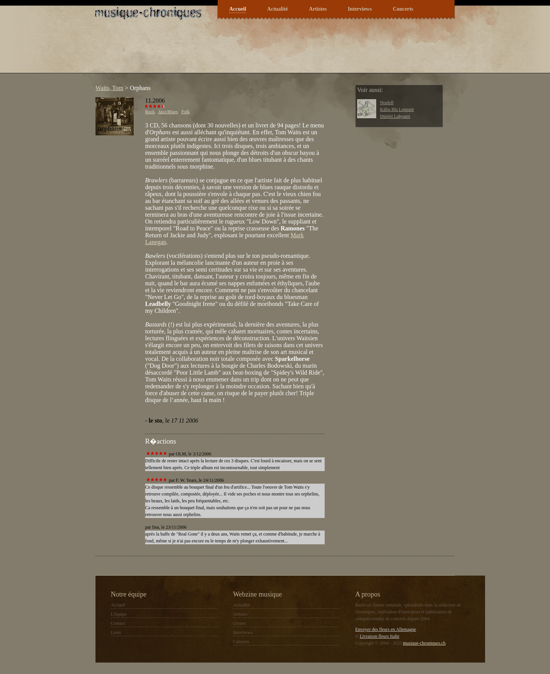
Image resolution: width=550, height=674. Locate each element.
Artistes (318, 9)
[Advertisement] (231, 51)
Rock (150, 111)
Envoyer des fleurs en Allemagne (385, 629)
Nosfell (386, 102)
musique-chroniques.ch (424, 643)
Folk (185, 111)
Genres (239, 623)
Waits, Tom (109, 88)
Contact (118, 623)
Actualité (277, 9)
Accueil (237, 9)
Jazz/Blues (168, 111)
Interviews (360, 9)
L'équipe (118, 614)
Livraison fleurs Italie (380, 636)
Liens (116, 632)
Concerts (403, 9)
